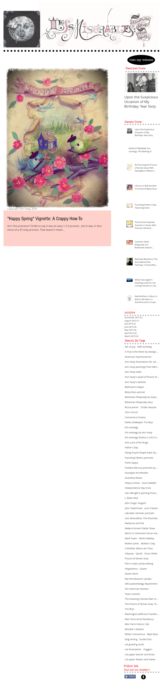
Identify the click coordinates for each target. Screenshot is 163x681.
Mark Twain (131, 538)
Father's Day (131, 447)
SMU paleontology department (141, 583)
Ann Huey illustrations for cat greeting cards (142, 361)
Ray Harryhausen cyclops (138, 578)
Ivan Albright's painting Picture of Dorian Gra (142, 493)
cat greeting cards (134, 644)
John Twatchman (134, 508)
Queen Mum (131, 573)
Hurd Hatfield (149, 482)
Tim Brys (129, 608)
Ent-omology (131, 427)
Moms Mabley (146, 538)
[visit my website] (141, 60)
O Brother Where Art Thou (139, 548)
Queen (143, 568)
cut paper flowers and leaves (140, 659)
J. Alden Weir (131, 497)
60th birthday (144, 346)
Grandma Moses (133, 477)
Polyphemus (131, 568)
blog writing (131, 639)
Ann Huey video (133, 371)
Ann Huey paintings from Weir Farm (142, 366)
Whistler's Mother (134, 629)
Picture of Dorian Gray (136, 558)
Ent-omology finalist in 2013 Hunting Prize (142, 437)
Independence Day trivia (138, 487)
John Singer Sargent (135, 503)
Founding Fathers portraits (139, 457)
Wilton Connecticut (135, 634)
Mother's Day (148, 543)
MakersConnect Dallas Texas (140, 528)
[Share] (130, 676)
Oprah (139, 553)
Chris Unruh (131, 412)
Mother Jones (132, 543)
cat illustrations (133, 649)
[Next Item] (153, 82)
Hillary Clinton (132, 482)
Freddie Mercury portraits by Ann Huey (142, 467)
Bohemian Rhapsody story (139, 402)
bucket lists (145, 639)
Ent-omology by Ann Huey (138, 432)
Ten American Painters (137, 588)
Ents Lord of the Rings (136, 442)
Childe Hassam (148, 407)
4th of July (130, 346)
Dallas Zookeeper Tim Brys (139, 422)
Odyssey (129, 553)
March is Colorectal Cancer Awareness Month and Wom (142, 533)
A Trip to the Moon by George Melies (142, 351)
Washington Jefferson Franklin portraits (142, 614)
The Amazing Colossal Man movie (142, 598)
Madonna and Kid (134, 523)
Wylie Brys (152, 634)
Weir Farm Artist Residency (139, 619)
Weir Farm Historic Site (137, 624)
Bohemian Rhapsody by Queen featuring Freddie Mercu (142, 397)
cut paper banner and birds (140, 654)
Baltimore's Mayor (134, 386)
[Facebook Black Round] (143, 677)
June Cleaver (151, 508)
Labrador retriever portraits (139, 513)
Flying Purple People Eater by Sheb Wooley (142, 452)
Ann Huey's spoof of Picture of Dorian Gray (142, 376)
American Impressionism (138, 356)
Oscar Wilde (150, 553)
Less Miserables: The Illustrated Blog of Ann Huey (142, 518)
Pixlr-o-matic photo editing (139, 563)
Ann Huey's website (135, 382)
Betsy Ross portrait (135, 392)
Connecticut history (135, 417)
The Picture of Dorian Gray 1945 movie (142, 603)
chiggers (147, 649)
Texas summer (132, 593)
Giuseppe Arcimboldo (136, 472)
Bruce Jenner (132, 407)
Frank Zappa (131, 462)
